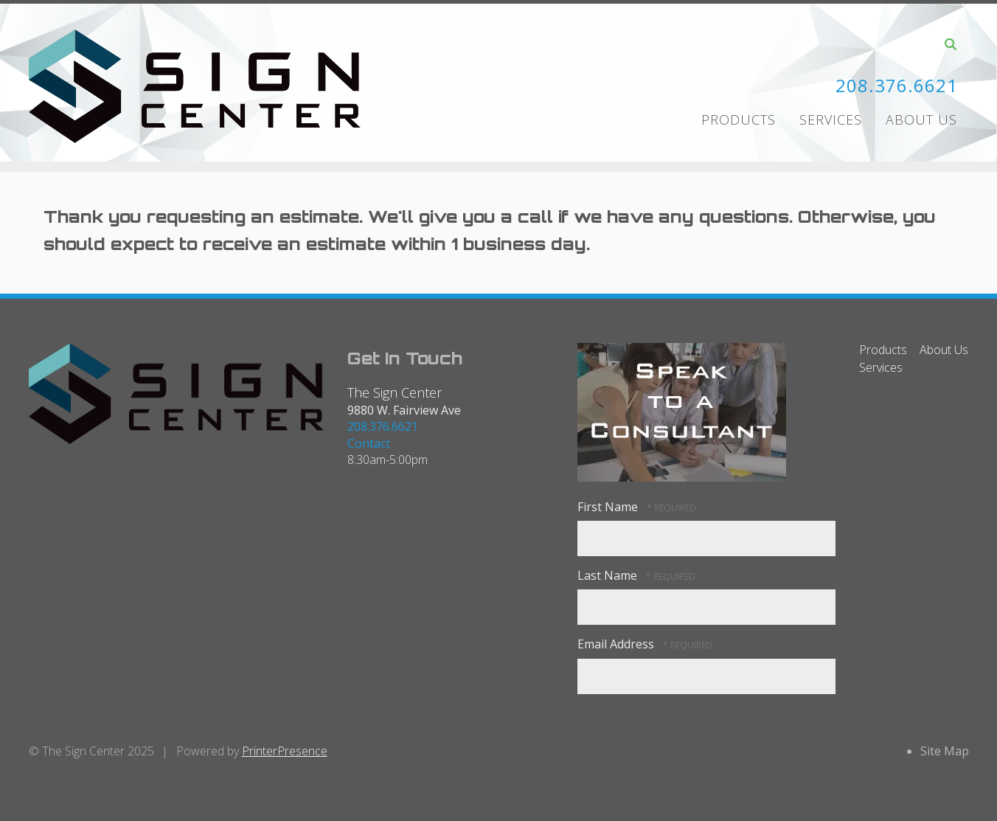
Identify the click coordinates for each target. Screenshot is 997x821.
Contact (368, 443)
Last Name (608, 575)
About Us (921, 119)
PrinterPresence (284, 751)
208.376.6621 (897, 85)
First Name (609, 507)
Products (738, 119)
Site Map (944, 751)
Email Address (617, 644)
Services (830, 119)
